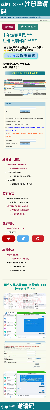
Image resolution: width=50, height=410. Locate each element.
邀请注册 (34, 17)
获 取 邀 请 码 (21, 55)
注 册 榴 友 (9, 27)
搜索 (17, 17)
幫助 (39, 17)
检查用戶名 (25, 111)
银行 (28, 17)
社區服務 (23, 17)
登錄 (9, 17)
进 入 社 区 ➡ (28, 26)
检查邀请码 (25, 143)
